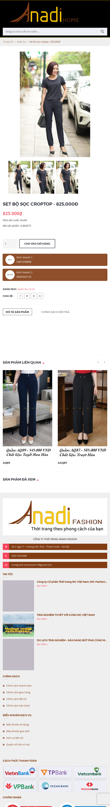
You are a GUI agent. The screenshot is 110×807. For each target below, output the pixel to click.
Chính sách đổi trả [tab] (55, 312)
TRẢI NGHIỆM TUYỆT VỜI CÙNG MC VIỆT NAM (66, 615)
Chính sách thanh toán (19, 685)
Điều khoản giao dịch (18, 731)
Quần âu (21, 41)
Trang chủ (8, 41)
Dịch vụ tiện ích (14, 737)
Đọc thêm (42, 585)
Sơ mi (32, 289)
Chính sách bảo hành (18, 705)
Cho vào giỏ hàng (37, 243)
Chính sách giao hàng (18, 692)
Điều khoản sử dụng (17, 724)
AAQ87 (62, 462)
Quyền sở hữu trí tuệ (17, 744)
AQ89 (6, 462)
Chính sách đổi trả (16, 699)
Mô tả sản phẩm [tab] (17, 312)
